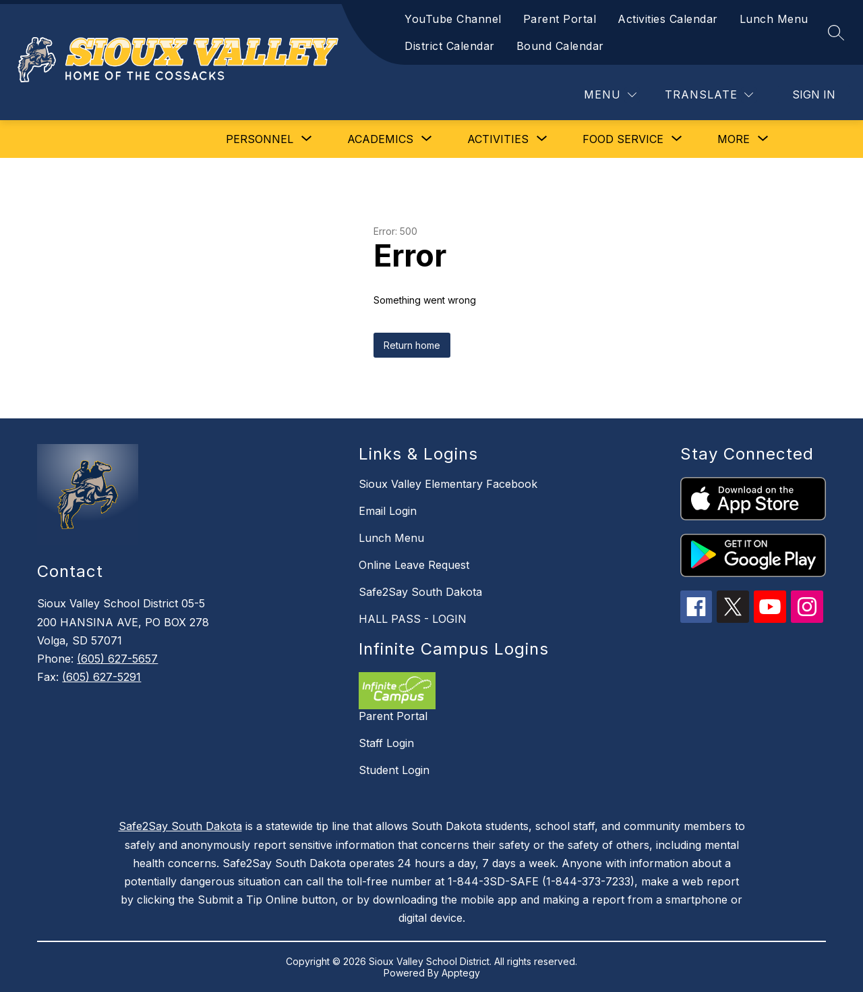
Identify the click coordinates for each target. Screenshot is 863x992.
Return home (412, 345)
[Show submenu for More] (733, 139)
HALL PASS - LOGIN (413, 619)
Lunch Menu (774, 19)
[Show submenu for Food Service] (623, 139)
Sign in (813, 94)
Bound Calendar (560, 46)
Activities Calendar (668, 19)
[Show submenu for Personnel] (259, 139)
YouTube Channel (453, 19)
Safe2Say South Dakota (420, 592)
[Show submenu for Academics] (380, 139)
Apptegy (461, 973)
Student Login (394, 770)
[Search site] (836, 32)
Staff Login (386, 743)
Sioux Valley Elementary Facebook (448, 484)
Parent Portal (560, 19)
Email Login (388, 511)
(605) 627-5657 (117, 658)
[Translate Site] (708, 94)
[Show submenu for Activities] (498, 139)
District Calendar (450, 46)
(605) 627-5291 (101, 677)
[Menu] (610, 94)
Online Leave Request (414, 565)
